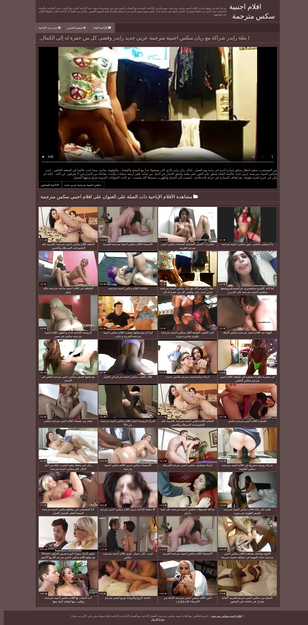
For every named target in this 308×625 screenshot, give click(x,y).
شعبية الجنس (72, 27)
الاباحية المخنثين (46, 185)
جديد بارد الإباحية (46, 27)
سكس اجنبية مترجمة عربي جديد (79, 185)
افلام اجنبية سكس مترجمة (222, 616)
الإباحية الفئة (98, 27)
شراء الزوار (154, 619)
